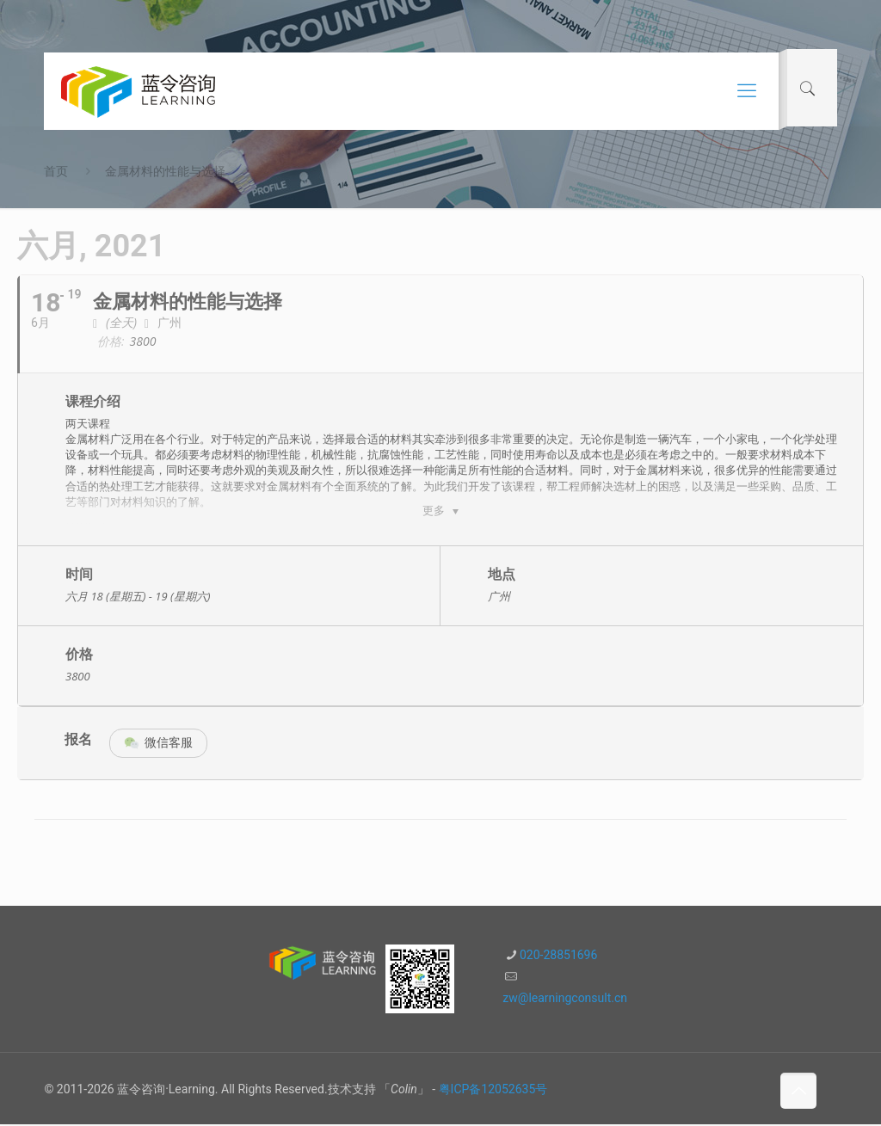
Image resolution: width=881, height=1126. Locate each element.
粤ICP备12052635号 (493, 1091)
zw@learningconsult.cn (564, 999)
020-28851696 (558, 956)
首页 (56, 171)
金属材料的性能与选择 (165, 171)
